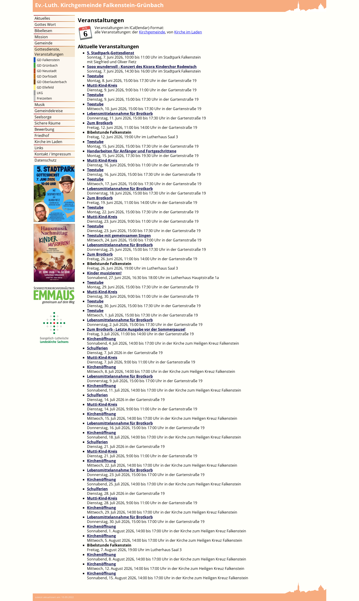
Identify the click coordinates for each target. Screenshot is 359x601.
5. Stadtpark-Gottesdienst (110, 52)
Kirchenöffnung (101, 338)
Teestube (95, 76)
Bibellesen (43, 30)
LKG (40, 93)
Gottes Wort (45, 24)
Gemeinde (43, 43)
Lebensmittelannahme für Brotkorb (120, 113)
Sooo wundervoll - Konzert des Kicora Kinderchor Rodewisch (142, 66)
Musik (40, 104)
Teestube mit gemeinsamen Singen (119, 235)
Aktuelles (42, 18)
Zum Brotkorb (100, 122)
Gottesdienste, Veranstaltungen (49, 52)
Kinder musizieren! (104, 273)
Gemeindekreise (49, 110)
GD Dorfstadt (47, 76)
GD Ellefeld (45, 87)
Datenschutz (46, 160)
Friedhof (42, 135)
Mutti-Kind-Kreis (102, 85)
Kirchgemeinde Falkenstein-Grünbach (99, 5)
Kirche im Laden (188, 32)
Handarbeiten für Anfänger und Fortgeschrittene (131, 151)
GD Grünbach (47, 65)
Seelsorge (43, 116)
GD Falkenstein (48, 60)
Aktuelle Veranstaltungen (108, 46)
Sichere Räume (47, 123)
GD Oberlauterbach (52, 82)
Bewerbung (44, 129)
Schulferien (97, 348)
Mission (41, 36)
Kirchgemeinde (152, 32)
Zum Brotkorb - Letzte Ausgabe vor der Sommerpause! (136, 329)
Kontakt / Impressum (53, 154)
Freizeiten (44, 98)
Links (39, 147)
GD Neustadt (47, 71)
